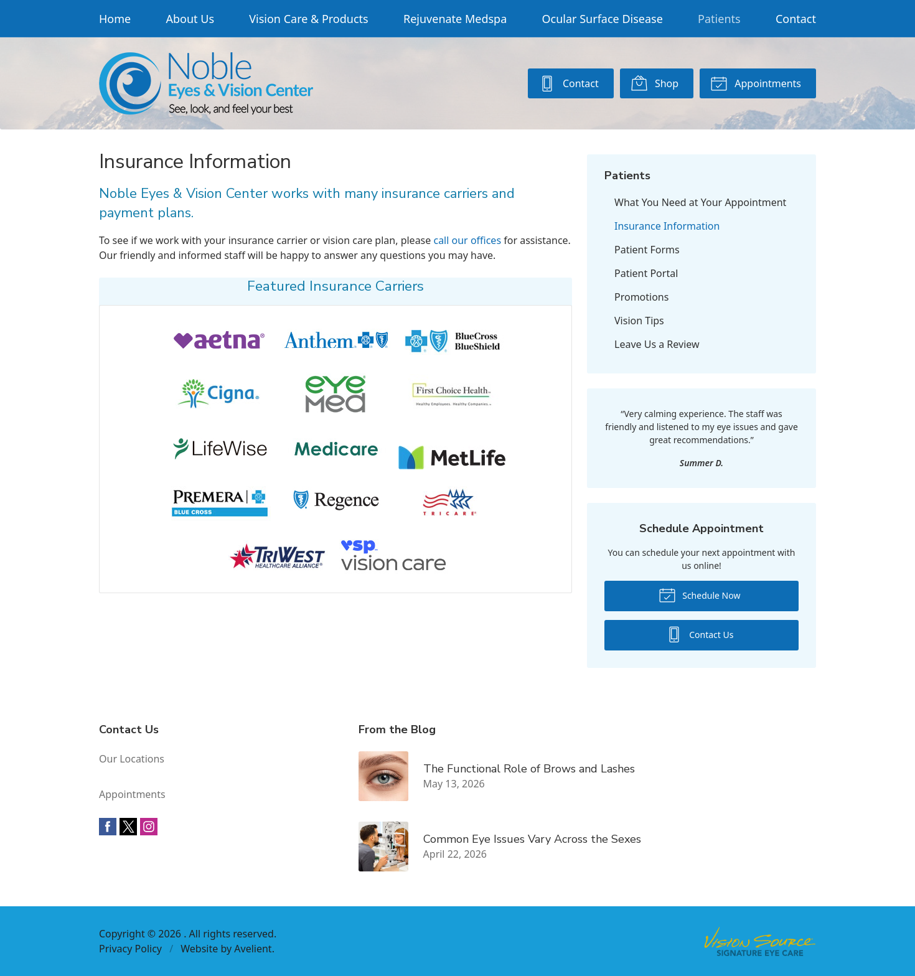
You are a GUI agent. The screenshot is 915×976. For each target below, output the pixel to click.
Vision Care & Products (308, 18)
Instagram (148, 826)
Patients (719, 18)
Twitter (128, 826)
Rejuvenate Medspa (455, 18)
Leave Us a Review (657, 344)
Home (115, 18)
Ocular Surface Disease (602, 18)
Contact (796, 18)
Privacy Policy (130, 948)
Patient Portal (646, 273)
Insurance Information (667, 226)
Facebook (107, 826)
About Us (190, 18)
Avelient (252, 948)
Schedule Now (700, 594)
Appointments (755, 83)
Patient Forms (647, 249)
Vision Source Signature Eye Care (760, 941)
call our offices (467, 240)
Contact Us (699, 633)
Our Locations (131, 759)
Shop (654, 83)
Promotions (641, 297)
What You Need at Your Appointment (700, 202)
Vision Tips (639, 320)
